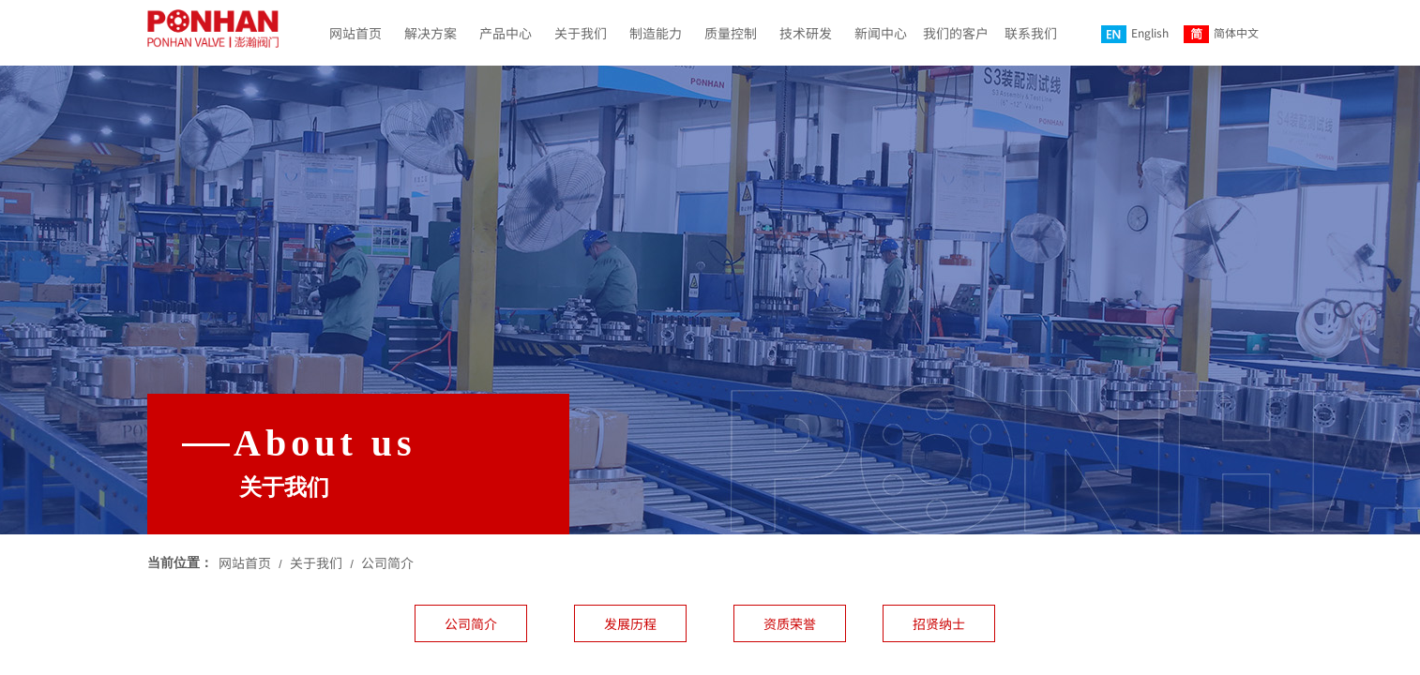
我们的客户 (956, 32)
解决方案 (430, 32)
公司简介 (387, 562)
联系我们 (1031, 32)
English (1135, 33)
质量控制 (730, 32)
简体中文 (1221, 33)
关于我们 (580, 32)
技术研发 (805, 32)
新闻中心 (880, 32)
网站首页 (355, 32)
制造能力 (655, 32)
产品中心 (505, 32)
